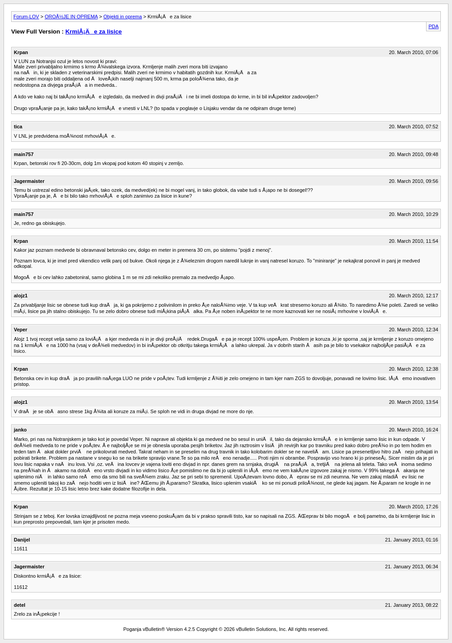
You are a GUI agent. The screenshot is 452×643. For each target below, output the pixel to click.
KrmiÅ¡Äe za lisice (93, 31)
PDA (433, 26)
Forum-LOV (26, 16)
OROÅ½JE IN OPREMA (71, 16)
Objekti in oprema (122, 16)
